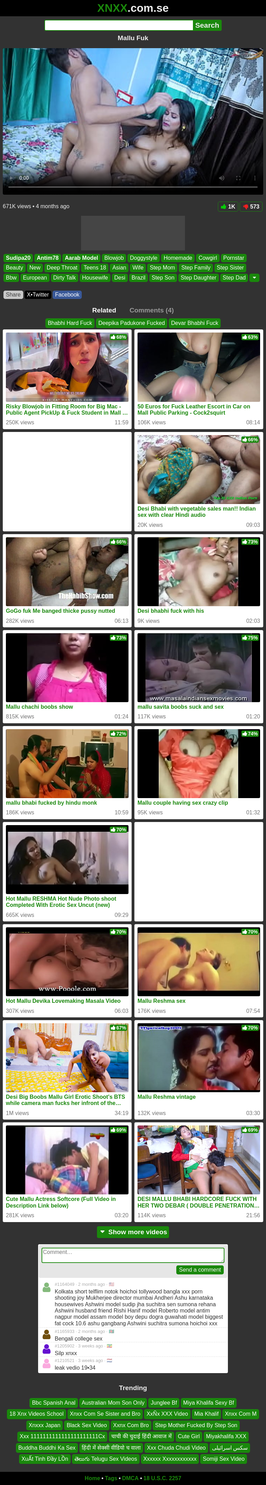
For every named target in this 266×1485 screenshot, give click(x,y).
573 (251, 207)
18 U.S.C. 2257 (162, 1478)
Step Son (163, 278)
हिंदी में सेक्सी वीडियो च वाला (111, 1448)
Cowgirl (207, 258)
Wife (137, 268)
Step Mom (162, 268)
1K (228, 207)
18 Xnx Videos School (36, 1414)
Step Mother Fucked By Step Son (196, 1425)
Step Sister (230, 268)
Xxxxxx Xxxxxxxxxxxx (170, 1459)
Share (13, 295)
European (35, 278)
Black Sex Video (86, 1425)
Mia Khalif (206, 1414)
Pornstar (233, 258)
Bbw (11, 278)
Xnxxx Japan (45, 1425)
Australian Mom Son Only (113, 1403)
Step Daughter (198, 278)
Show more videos (133, 1232)
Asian (119, 268)
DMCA (130, 1478)
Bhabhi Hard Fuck (70, 323)
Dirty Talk (64, 278)
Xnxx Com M (241, 1414)
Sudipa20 (18, 258)
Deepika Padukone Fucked (131, 323)
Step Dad (234, 278)
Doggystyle (143, 258)
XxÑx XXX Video (167, 1414)
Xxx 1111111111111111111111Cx (62, 1436)
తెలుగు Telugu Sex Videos (105, 1459)
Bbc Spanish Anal (53, 1403)
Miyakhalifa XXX (226, 1436)
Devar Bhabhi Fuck (194, 323)
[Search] (118, 25)
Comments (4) (152, 310)
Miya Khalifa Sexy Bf (208, 1403)
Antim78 (48, 258)
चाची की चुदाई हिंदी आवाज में (141, 1436)
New (35, 268)
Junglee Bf (164, 1403)
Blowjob (114, 258)
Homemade (177, 258)
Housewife (95, 278)
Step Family (195, 268)
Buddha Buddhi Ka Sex (47, 1448)
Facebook (67, 295)
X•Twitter (38, 295)
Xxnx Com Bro (131, 1425)
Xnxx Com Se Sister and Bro (105, 1414)
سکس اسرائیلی (230, 1448)
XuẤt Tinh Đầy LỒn (44, 1459)
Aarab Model (81, 258)
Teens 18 (94, 268)
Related (104, 310)
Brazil (138, 278)
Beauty (14, 268)
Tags (111, 1478)
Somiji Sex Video (224, 1459)
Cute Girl (189, 1436)
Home (92, 1478)
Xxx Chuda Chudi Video (176, 1448)
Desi (119, 278)
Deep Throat (62, 268)
